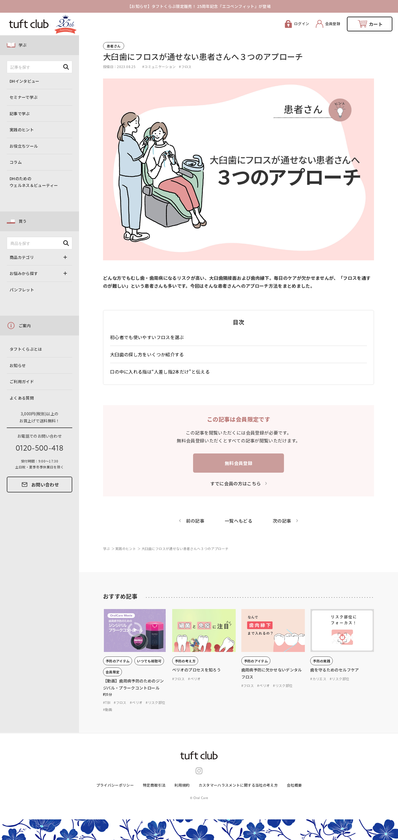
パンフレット (22, 290)
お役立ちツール (24, 146)
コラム (16, 162)
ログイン (301, 23)
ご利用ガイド (22, 381)
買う (23, 221)
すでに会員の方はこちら (235, 483)
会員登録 (332, 23)
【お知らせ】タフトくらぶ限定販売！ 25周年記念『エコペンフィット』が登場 (199, 6)
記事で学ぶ (20, 113)
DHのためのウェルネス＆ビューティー (34, 182)
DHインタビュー (25, 81)
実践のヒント (22, 129)
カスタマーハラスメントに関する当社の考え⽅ (238, 785)
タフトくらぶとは (26, 349)
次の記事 (282, 520)
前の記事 (195, 520)
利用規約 (181, 785)
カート (376, 24)
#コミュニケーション (159, 66)
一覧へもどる (238, 520)
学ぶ (23, 45)
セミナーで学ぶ (24, 97)
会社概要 (294, 785)
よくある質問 (22, 398)
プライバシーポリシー (115, 785)
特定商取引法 (154, 785)
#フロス (185, 66)
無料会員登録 (238, 463)
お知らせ (18, 365)
